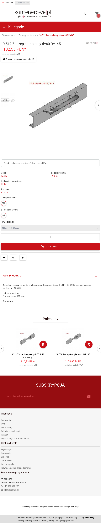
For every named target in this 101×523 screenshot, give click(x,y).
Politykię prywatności (65, 520)
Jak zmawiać (7, 460)
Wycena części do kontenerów (15, 438)
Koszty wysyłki (7, 464)
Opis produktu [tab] (12, 275)
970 (3, 203)
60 (3, 215)
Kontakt (4, 435)
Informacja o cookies (30, 507)
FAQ (3, 424)
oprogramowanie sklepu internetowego (55, 507)
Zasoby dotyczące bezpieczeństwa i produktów (25, 163)
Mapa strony (6, 427)
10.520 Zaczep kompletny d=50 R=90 (73, 354)
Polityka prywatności (10, 431)
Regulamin (6, 420)
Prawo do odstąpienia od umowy (16, 468)
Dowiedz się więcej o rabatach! (18, 59)
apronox (4, 192)
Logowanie (6, 453)
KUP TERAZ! (50, 246)
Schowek (5, 457)
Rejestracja (6, 449)
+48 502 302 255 (10, 486)
